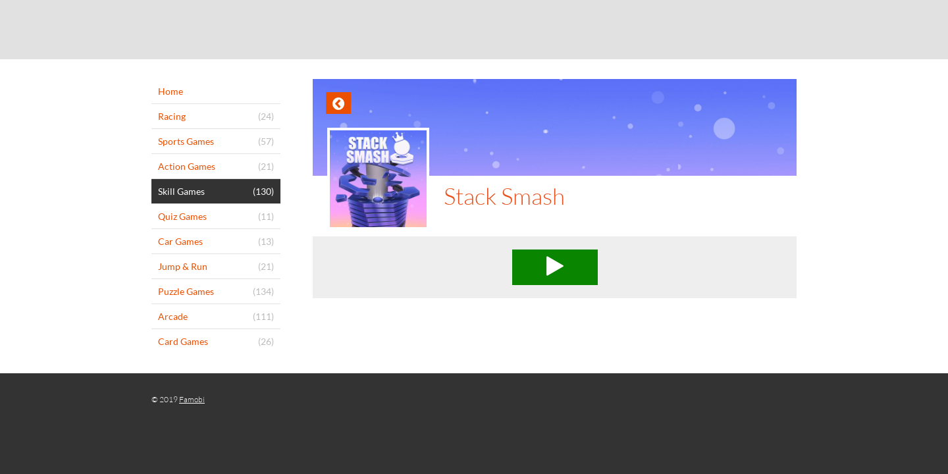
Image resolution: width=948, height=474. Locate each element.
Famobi (192, 399)
